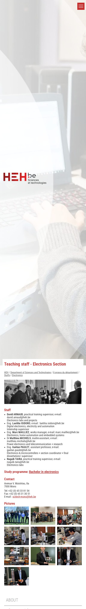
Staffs (7, 375)
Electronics (17, 375)
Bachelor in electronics (44, 472)
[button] (81, 6)
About (12, 600)
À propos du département (65, 372)
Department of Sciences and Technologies (30, 372)
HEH (6, 372)
